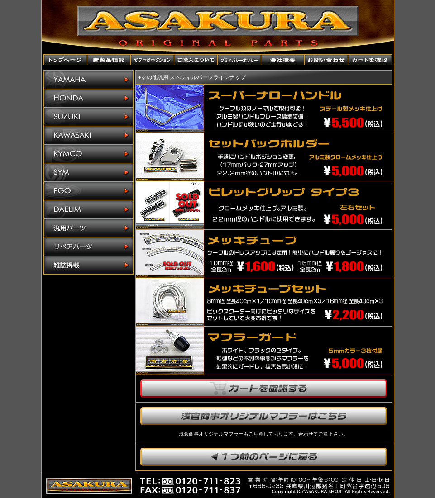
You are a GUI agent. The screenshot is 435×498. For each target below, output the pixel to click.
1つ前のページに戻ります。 (264, 456)
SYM (88, 172)
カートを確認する (264, 388)
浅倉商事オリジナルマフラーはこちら (264, 416)
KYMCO (88, 154)
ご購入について (196, 60)
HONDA (88, 98)
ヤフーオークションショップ (152, 60)
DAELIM (88, 209)
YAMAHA (88, 80)
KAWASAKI (88, 135)
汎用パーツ (88, 228)
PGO (88, 191)
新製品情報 (109, 60)
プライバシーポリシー (239, 60)
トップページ (65, 60)
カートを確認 (370, 60)
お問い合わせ (326, 60)
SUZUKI (88, 117)
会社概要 (283, 60)
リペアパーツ (88, 246)
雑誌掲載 (88, 265)
